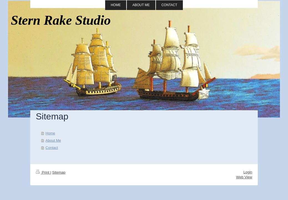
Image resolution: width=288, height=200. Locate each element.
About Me (53, 140)
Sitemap (58, 172)
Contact (52, 148)
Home (50, 133)
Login (247, 172)
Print (43, 172)
